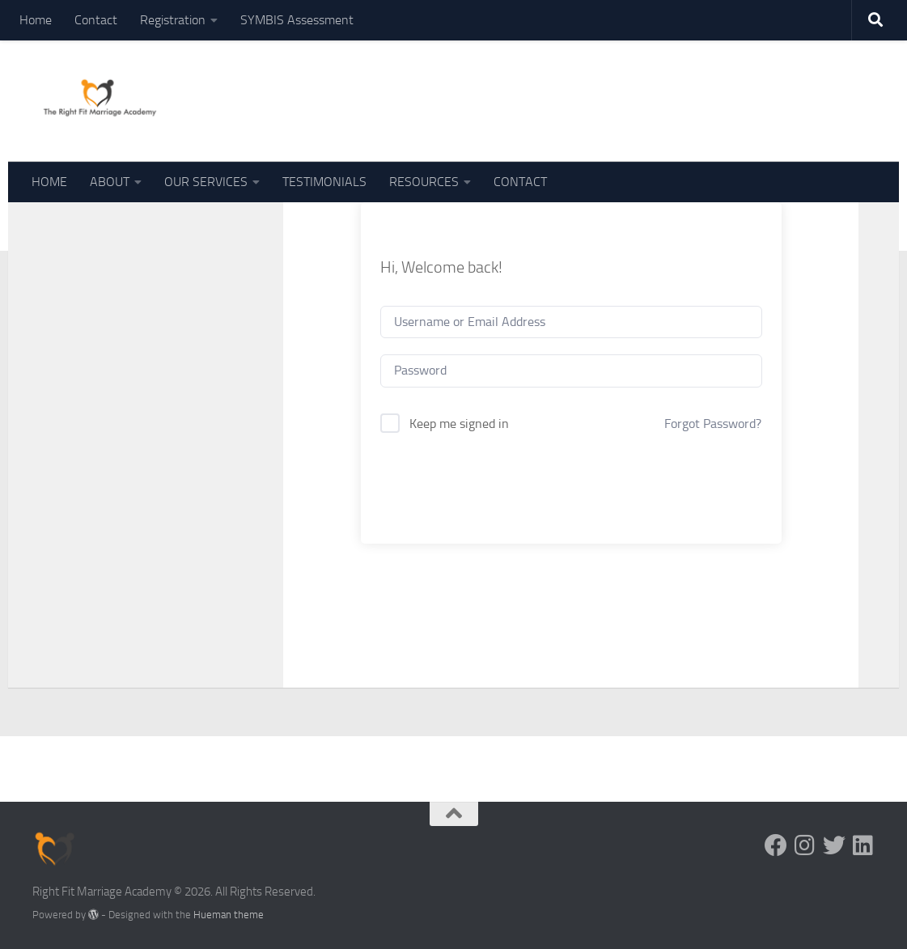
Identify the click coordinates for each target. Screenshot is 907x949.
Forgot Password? (712, 423)
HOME (49, 181)
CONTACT (520, 181)
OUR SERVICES (206, 181)
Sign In (571, 481)
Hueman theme (228, 915)
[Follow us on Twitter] (834, 845)
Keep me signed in (459, 423)
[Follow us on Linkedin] (863, 845)
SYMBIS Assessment (297, 20)
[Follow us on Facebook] (776, 845)
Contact (95, 20)
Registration (173, 20)
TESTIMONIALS (324, 181)
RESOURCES (424, 181)
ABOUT (109, 181)
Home (35, 20)
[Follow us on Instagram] (805, 845)
